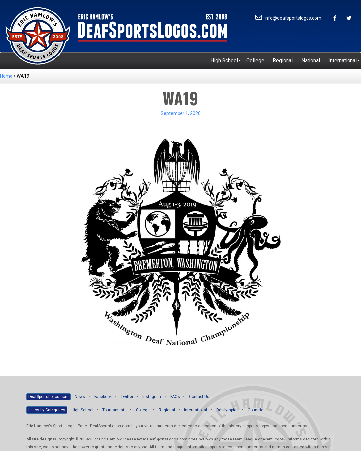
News (80, 397)
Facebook (103, 397)
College (143, 410)
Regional (167, 410)
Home (6, 76)
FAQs (175, 397)
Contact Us (199, 397)
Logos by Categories (46, 410)
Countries (256, 410)
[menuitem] (224, 61)
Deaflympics (227, 410)
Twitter (127, 397)
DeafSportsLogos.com (48, 397)
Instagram (151, 397)
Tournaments (114, 410)
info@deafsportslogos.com (288, 18)
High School (82, 410)
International (195, 410)
